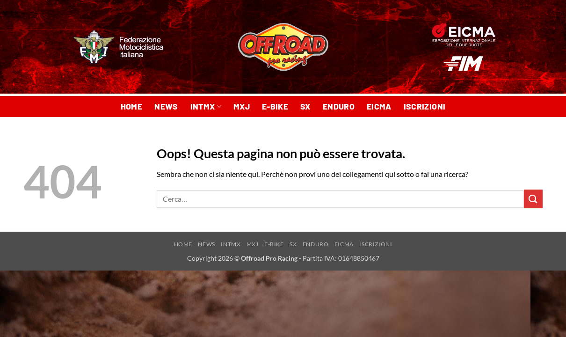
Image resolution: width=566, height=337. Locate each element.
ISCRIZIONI (425, 106)
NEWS (166, 106)
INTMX (205, 106)
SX (305, 106)
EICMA (379, 106)
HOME (131, 106)
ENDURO (339, 106)
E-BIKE (275, 106)
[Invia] (533, 199)
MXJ (241, 106)
